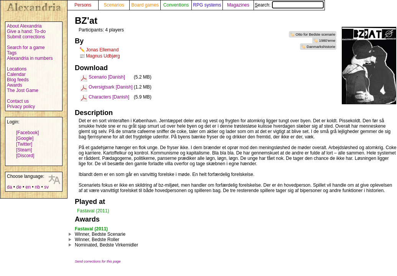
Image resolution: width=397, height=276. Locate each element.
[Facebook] (27, 132)
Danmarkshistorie (320, 46)
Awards (14, 85)
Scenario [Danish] (107, 77)
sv (46, 187)
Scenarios (114, 5)
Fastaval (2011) (93, 211)
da (9, 187)
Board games (144, 5)
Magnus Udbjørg (103, 56)
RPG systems (207, 5)
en (27, 187)
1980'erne (327, 40)
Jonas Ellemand (102, 50)
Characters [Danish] (109, 97)
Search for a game (26, 47)
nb (37, 187)
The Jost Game (22, 90)
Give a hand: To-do (26, 31)
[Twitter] (24, 144)
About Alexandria (24, 26)
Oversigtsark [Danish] (111, 87)
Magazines (238, 5)
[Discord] (25, 155)
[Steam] (24, 150)
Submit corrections (26, 36)
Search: (289, 5)
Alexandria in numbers (30, 58)
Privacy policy (21, 106)
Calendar (16, 74)
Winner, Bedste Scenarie (100, 234)
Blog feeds (18, 79)
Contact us (18, 101)
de (18, 187)
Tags (11, 53)
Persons (82, 5)
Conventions (176, 5)
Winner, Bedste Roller (97, 239)
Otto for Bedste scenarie (315, 34)
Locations (16, 69)
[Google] (24, 138)
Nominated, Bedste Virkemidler (106, 245)
